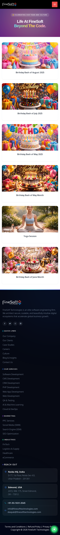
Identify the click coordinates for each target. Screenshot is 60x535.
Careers (6, 349)
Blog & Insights (10, 357)
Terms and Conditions (15, 526)
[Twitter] (10, 324)
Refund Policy (34, 526)
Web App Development (13, 391)
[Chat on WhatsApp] (54, 529)
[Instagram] (15, 324)
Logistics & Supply (11, 448)
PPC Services (8, 420)
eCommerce (8, 457)
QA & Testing (8, 400)
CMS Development (11, 378)
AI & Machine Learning (13, 404)
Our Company (9, 336)
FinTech (6, 444)
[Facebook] (5, 324)
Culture (6, 353)
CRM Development (11, 383)
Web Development (11, 396)
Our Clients (8, 340)
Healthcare (8, 453)
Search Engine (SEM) (12, 429)
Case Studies (8, 344)
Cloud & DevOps (10, 409)
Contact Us (8, 362)
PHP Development (11, 387)
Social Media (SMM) (11, 425)
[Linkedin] (21, 324)
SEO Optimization (11, 433)
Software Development (13, 374)
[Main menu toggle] (54, 4)
